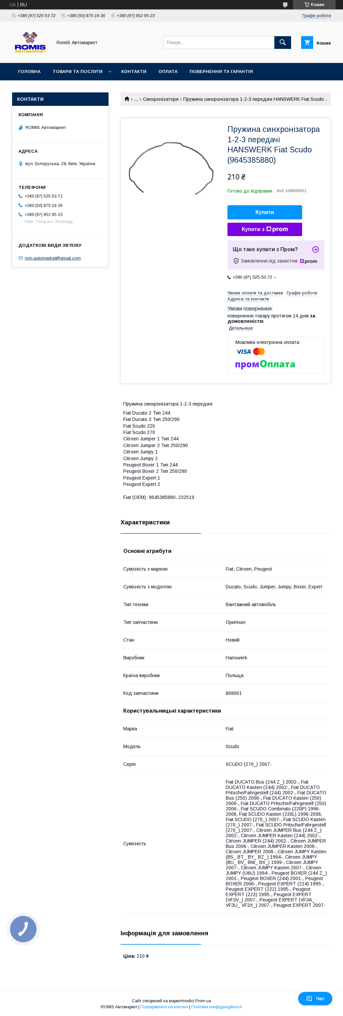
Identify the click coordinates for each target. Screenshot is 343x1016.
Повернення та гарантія (221, 71)
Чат (315, 999)
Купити (265, 212)
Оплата (168, 71)
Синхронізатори (161, 99)
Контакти (133, 71)
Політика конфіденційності (216, 1007)
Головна (29, 71)
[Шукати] (282, 42)
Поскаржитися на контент (164, 1007)
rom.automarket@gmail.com (53, 258)
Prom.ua (203, 1001)
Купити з (265, 229)
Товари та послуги (77, 71)
